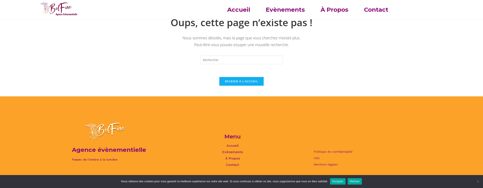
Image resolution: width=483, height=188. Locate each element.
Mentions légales (326, 164)
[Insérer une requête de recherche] (241, 60)
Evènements (285, 9)
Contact (376, 9)
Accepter (337, 181)
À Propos (334, 9)
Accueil (238, 9)
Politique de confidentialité (333, 151)
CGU (317, 158)
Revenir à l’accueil (241, 81)
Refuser (355, 181)
